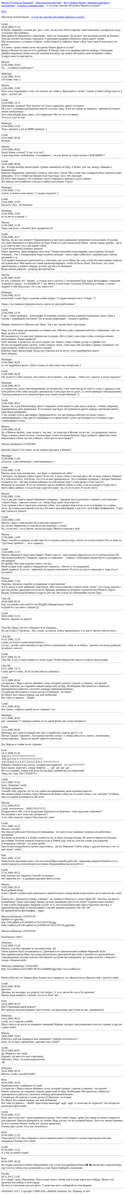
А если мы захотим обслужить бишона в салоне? (58, 17)
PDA (3, 11)
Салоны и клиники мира (30, 5)
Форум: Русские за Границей (17, 2)
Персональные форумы (48, 2)
